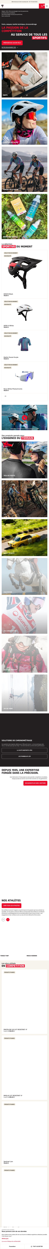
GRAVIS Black (8, 259)
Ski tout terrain (10, 558)
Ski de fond (8, 597)
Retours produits (7, 1189)
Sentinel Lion (8, 947)
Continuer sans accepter (8, 1229)
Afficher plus (5, 1238)
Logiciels (4, 1180)
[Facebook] (10, 1221)
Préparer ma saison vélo (12, 43)
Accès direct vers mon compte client (24, 1099)
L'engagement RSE (7, 1213)
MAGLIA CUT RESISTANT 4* (13, 881)
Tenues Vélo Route (24, 189)
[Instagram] (4, 1221)
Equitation (8, 480)
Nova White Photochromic (13, 301)
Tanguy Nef (4, 741)
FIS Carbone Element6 (11, 1013)
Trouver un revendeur (8, 1187)
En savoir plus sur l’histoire (35, 671)
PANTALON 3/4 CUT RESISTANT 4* (15, 815)
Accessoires (5, 1169)
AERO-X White (9, 273)
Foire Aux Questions (8, 1201)
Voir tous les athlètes (11, 691)
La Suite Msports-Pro (24, 638)
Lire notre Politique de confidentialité (11, 1241)
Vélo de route (9, 364)
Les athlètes (6, 1210)
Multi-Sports (9, 441)
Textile (4, 1175)
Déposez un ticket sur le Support (24, 1105)
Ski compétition (10, 519)
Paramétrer (12, 1246)
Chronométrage (7, 1177)
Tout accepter (37, 1246)
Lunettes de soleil (24, 141)
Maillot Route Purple (11, 287)
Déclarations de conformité (10, 1195)
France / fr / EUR (9, 1156)
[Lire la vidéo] (24, 318)
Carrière (4, 1198)
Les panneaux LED (24, 644)
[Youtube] (16, 1221)
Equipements (6, 1172)
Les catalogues (6, 1192)
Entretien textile (24, 236)
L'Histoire (5, 1207)
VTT (5, 402)
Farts (24, 94)
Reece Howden (32, 741)
